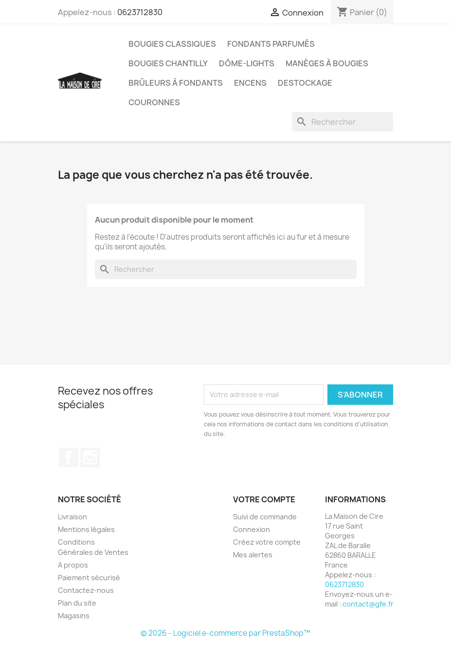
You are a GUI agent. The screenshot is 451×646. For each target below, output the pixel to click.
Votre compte (264, 499)
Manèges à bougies (327, 63)
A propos (73, 565)
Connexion (251, 529)
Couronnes (154, 102)
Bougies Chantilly (168, 63)
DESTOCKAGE (305, 82)
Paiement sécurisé (89, 577)
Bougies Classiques (172, 43)
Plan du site (77, 603)
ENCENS (250, 82)
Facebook (68, 457)
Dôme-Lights (246, 63)
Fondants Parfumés (271, 43)
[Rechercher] (342, 122)
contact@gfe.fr (368, 603)
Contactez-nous (86, 590)
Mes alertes (252, 554)
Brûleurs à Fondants (175, 82)
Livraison (72, 516)
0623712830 (139, 12)
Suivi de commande (265, 516)
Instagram (90, 457)
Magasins (74, 615)
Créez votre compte (267, 542)
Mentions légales (86, 529)
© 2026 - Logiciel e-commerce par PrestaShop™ (225, 633)
